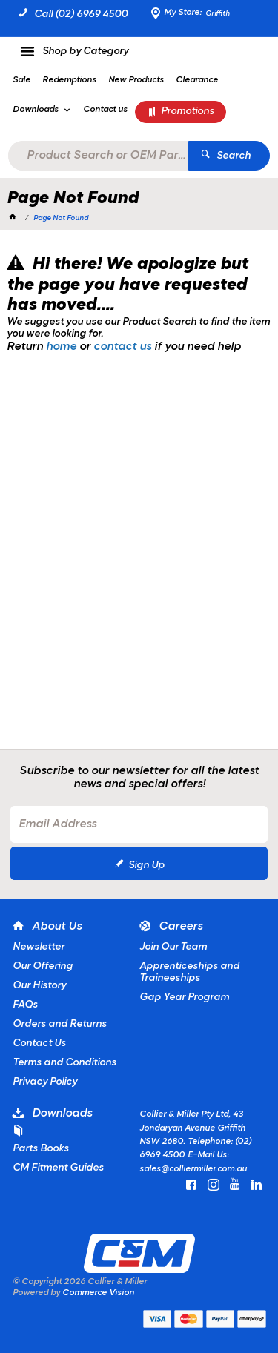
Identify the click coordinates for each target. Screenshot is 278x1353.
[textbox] (98, 156)
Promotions (187, 111)
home (61, 347)
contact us (122, 347)
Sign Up (146, 865)
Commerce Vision (98, 1293)
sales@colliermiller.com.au (193, 1169)
